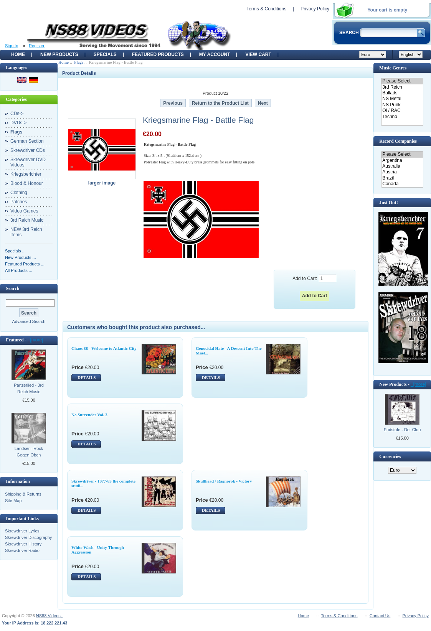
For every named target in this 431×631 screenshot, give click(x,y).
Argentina (402, 160)
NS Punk (402, 105)
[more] (35, 340)
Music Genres (392, 68)
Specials (105, 54)
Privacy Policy (315, 9)
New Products (59, 54)
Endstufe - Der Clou (402, 429)
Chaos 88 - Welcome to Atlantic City (104, 348)
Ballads (402, 93)
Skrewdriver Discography (28, 537)
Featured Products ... (25, 264)
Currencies (390, 456)
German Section (27, 141)
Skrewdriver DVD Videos (28, 162)
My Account (214, 54)
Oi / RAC (402, 111)
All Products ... (18, 270)
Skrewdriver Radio (22, 550)
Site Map (13, 500)
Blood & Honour (26, 183)
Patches (18, 201)
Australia (402, 166)
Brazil (402, 178)
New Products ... (20, 257)
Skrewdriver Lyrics (22, 531)
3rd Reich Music (26, 220)
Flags (78, 62)
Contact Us (380, 615)
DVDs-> (18, 122)
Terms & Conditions (266, 9)
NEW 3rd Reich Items (26, 232)
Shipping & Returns (23, 494)
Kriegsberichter (25, 174)
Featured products (158, 54)
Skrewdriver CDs (27, 150)
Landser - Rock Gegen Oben (29, 451)
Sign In (11, 45)
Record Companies (398, 141)
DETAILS (87, 377)
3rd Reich (402, 87)
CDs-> (16, 113)
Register (37, 45)
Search (12, 288)
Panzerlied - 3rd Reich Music (29, 388)
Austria (402, 172)
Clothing (18, 192)
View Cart (258, 54)
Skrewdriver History (23, 544)
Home (18, 54)
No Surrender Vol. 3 (89, 414)
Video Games (24, 211)
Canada (402, 184)
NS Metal (402, 99)
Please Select (402, 81)
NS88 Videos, (49, 615)
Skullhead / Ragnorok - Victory (224, 481)
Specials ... (15, 251)
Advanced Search (29, 321)
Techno (402, 117)
